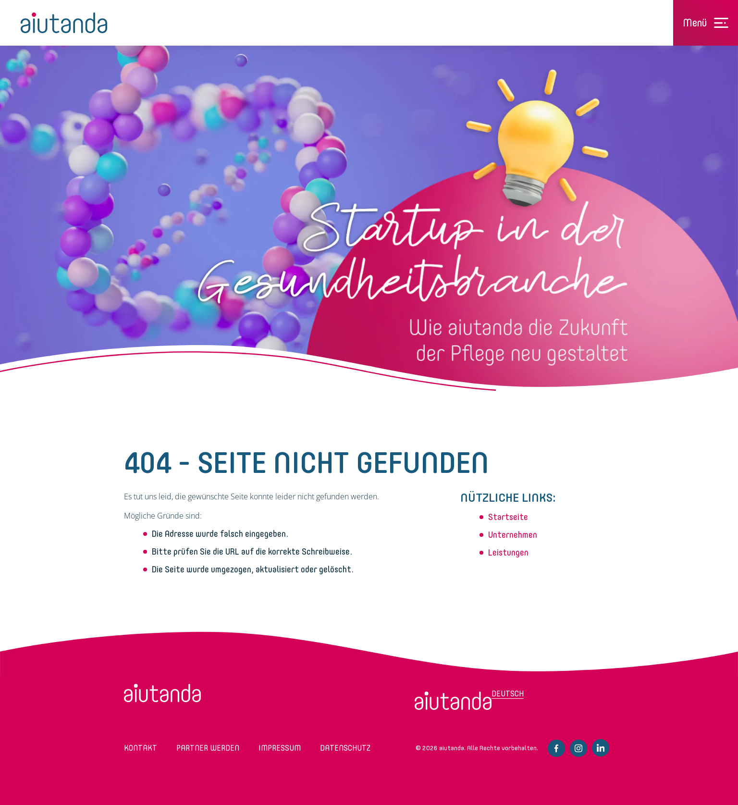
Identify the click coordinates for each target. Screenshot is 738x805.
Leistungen (508, 552)
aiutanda (64, 22)
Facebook (556, 748)
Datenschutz (345, 748)
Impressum (279, 748)
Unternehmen (512, 535)
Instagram (578, 748)
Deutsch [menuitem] (508, 693)
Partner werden (207, 748)
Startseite (508, 517)
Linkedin (600, 747)
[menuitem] (453, 701)
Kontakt (140, 748)
